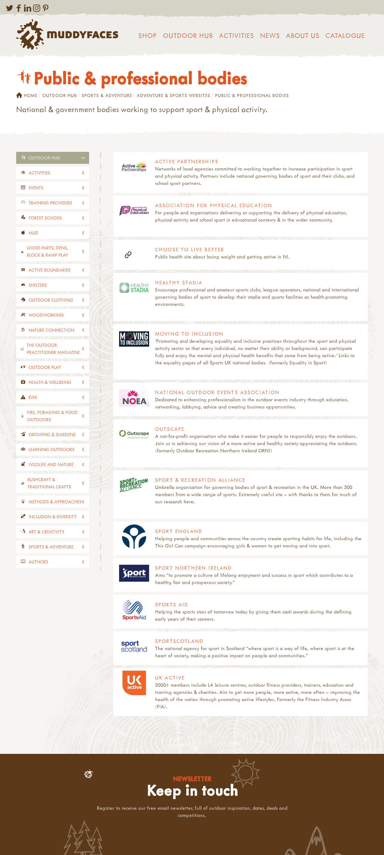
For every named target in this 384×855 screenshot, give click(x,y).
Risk (32, 397)
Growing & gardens (52, 434)
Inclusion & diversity (52, 516)
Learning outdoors (51, 449)
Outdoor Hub (188, 35)
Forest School (45, 218)
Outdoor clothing (50, 300)
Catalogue (345, 35)
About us (303, 35)
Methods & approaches (55, 501)
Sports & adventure (107, 95)
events (36, 188)
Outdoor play (44, 367)
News (270, 35)
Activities (236, 35)
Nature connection (51, 330)
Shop (147, 35)
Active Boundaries (49, 270)
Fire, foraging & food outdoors (52, 415)
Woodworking (46, 315)
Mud (33, 233)
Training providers (50, 203)
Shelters (37, 285)
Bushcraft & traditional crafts (49, 483)
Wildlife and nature (51, 464)
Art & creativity (46, 531)
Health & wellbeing (49, 382)
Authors (38, 561)
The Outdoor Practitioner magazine (53, 348)
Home (27, 95)
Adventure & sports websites (173, 95)
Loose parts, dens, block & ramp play (47, 251)
